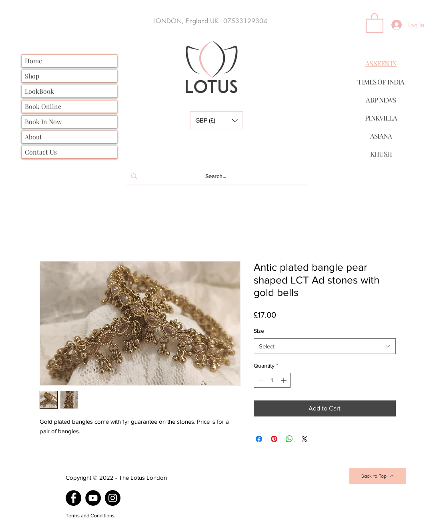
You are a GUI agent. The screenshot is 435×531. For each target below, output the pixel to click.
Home (33, 60)
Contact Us (41, 152)
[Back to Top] (377, 476)
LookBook (39, 91)
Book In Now (43, 121)
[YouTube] (93, 498)
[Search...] (216, 176)
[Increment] (284, 380)
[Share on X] (304, 439)
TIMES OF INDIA (380, 81)
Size (259, 331)
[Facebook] (73, 498)
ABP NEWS (381, 99)
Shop (32, 76)
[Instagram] (112, 498)
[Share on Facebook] (259, 439)
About (33, 137)
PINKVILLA (381, 117)
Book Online (43, 106)
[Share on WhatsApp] (289, 439)
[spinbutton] (272, 380)
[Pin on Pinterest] (274, 439)
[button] (216, 120)
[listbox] (216, 120)
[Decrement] (260, 380)
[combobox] (325, 346)
